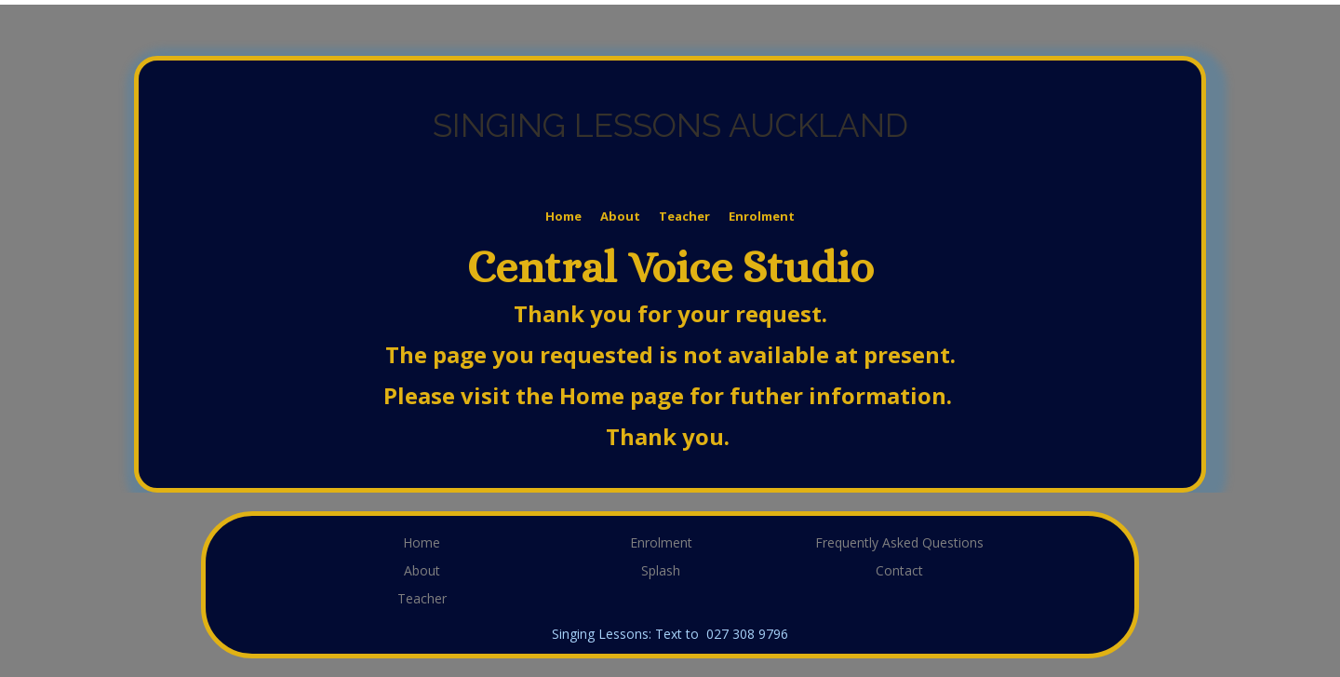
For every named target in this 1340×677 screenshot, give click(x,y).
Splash (660, 570)
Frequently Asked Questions (899, 542)
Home (563, 216)
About (620, 216)
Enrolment (762, 216)
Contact (899, 570)
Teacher (684, 216)
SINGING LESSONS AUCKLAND (670, 125)
